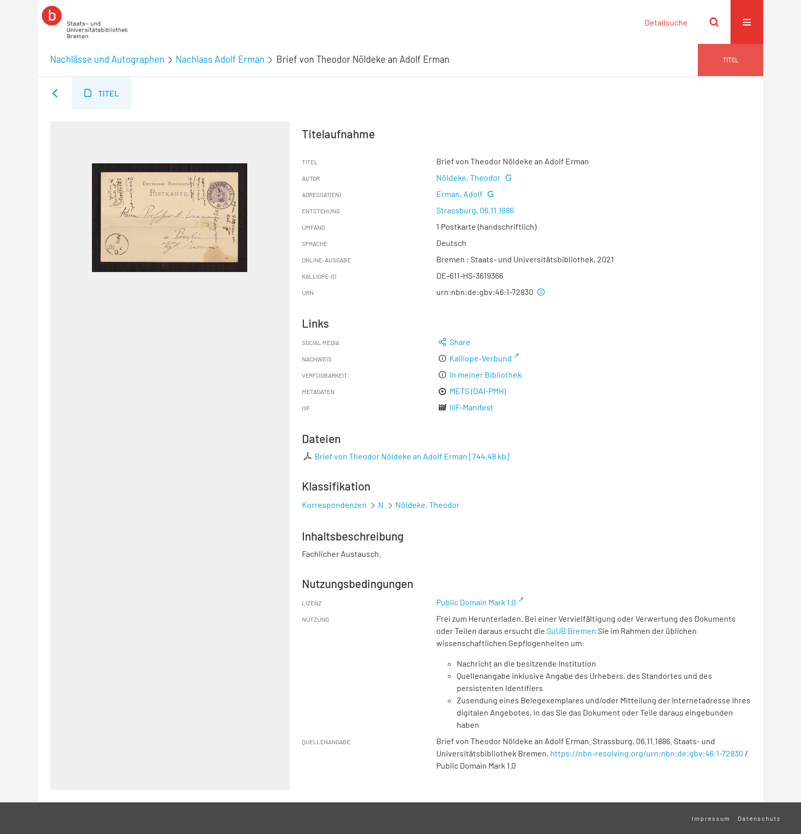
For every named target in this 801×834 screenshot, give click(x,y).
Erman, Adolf (459, 194)
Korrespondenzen (334, 504)
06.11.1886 (497, 210)
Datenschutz (759, 818)
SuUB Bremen (571, 630)
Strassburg (456, 210)
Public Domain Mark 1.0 (476, 602)
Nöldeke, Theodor (468, 177)
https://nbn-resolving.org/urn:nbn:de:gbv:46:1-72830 (646, 753)
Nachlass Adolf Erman (220, 59)
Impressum (711, 818)
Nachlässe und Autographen (107, 59)
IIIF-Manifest (471, 407)
